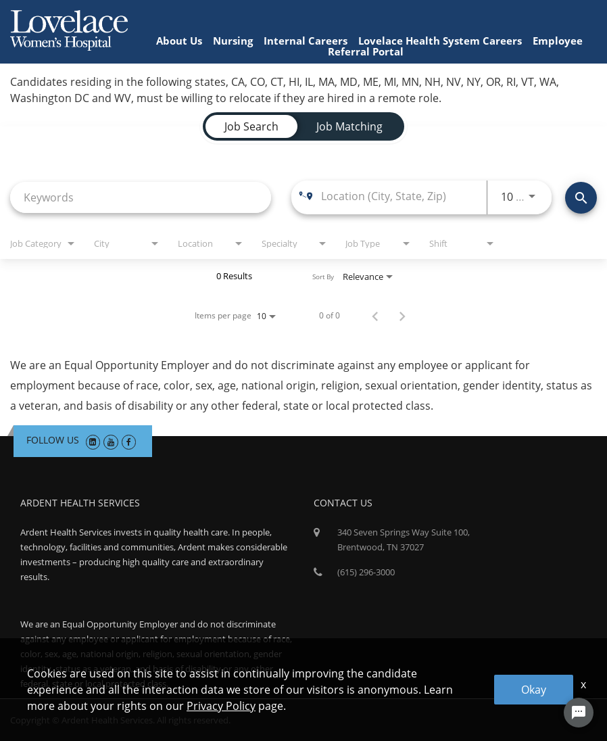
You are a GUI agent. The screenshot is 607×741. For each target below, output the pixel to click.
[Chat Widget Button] (578, 712)
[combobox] (141, 197)
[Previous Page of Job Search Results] (375, 315)
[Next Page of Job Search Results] (402, 315)
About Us (179, 40)
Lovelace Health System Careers (440, 40)
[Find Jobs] (581, 198)
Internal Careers (305, 40)
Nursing (233, 40)
